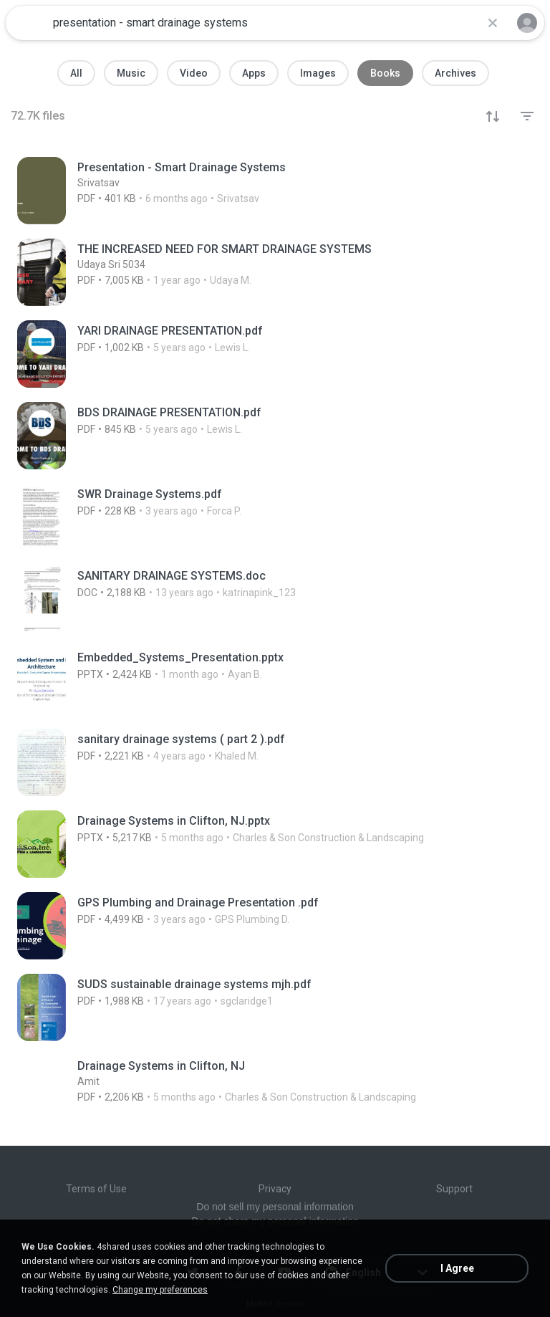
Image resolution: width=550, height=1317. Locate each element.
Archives (455, 73)
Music (131, 73)
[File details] (242, 190)
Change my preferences (160, 1290)
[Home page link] (27, 23)
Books (385, 73)
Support (454, 1188)
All (76, 73)
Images (318, 73)
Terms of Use (96, 1188)
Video (194, 73)
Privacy (275, 1188)
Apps (254, 73)
